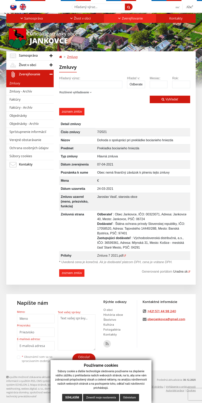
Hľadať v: (133, 78)
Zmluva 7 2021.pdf (110, 255)
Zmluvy (14, 83)
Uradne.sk (180, 271)
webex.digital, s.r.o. (32, 388)
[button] (31, 18)
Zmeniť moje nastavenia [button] (101, 397)
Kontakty (175, 18)
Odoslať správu (84, 359)
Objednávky (18, 115)
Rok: (175, 78)
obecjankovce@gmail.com (166, 319)
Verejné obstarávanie (25, 140)
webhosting (13, 388)
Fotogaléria (112, 329)
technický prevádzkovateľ (21, 396)
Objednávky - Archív (24, 124)
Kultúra (108, 324)
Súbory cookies (20, 156)
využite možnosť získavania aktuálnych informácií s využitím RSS (30, 378)
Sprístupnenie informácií (27, 132)
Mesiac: (155, 78)
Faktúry (15, 99)
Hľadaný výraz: (69, 78)
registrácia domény (17, 392)
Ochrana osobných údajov (29, 148)
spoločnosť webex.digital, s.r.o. (47, 392)
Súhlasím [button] (72, 397)
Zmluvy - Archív (20, 91)
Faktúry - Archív (20, 107)
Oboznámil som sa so (42, 359)
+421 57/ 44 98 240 (161, 311)
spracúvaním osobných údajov (42, 361)
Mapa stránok (38, 384)
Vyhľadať (170, 99)
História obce (113, 314)
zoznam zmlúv (72, 111)
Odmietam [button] (129, 397)
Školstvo (109, 319)
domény (49, 388)
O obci (108, 309)
